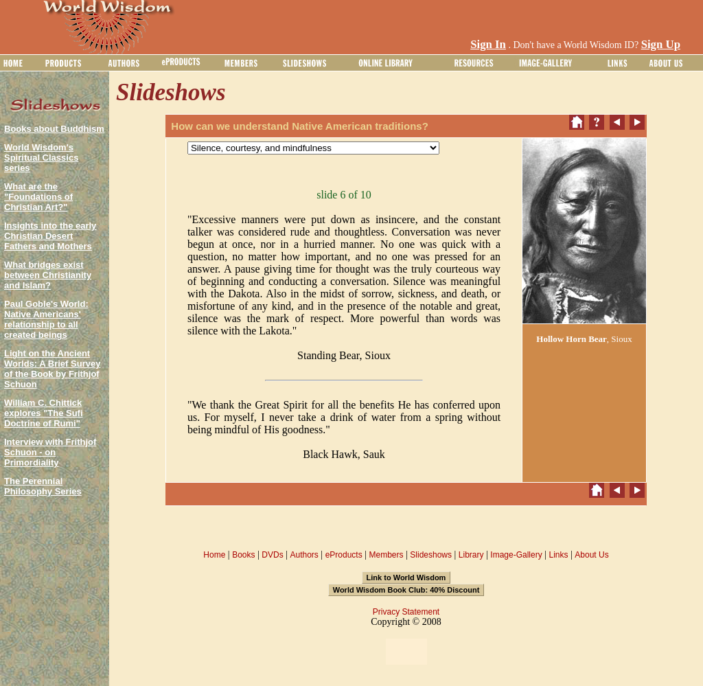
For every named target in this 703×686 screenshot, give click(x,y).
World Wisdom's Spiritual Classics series (41, 157)
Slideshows (431, 555)
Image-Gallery (516, 555)
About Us (591, 555)
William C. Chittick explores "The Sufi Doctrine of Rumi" (43, 413)
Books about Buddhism (54, 129)
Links (558, 555)
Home (214, 555)
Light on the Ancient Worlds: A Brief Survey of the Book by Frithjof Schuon (52, 368)
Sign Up (660, 44)
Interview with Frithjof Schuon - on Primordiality (50, 452)
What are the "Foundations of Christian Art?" (38, 196)
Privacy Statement (406, 612)
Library (471, 555)
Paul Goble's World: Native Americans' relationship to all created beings (46, 319)
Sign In (488, 44)
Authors (304, 555)
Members (386, 555)
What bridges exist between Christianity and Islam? (47, 275)
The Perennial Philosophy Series (43, 486)
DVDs (272, 555)
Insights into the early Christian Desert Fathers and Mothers (50, 235)
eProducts (343, 555)
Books (243, 555)
